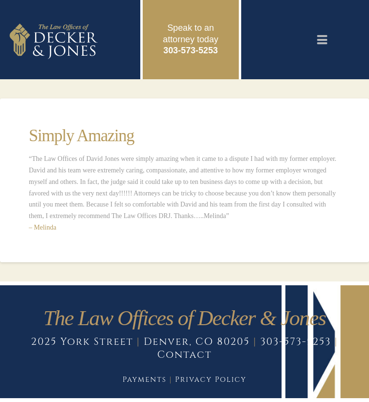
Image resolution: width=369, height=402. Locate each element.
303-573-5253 (190, 50)
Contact (184, 355)
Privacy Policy (210, 380)
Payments (145, 380)
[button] (322, 39)
